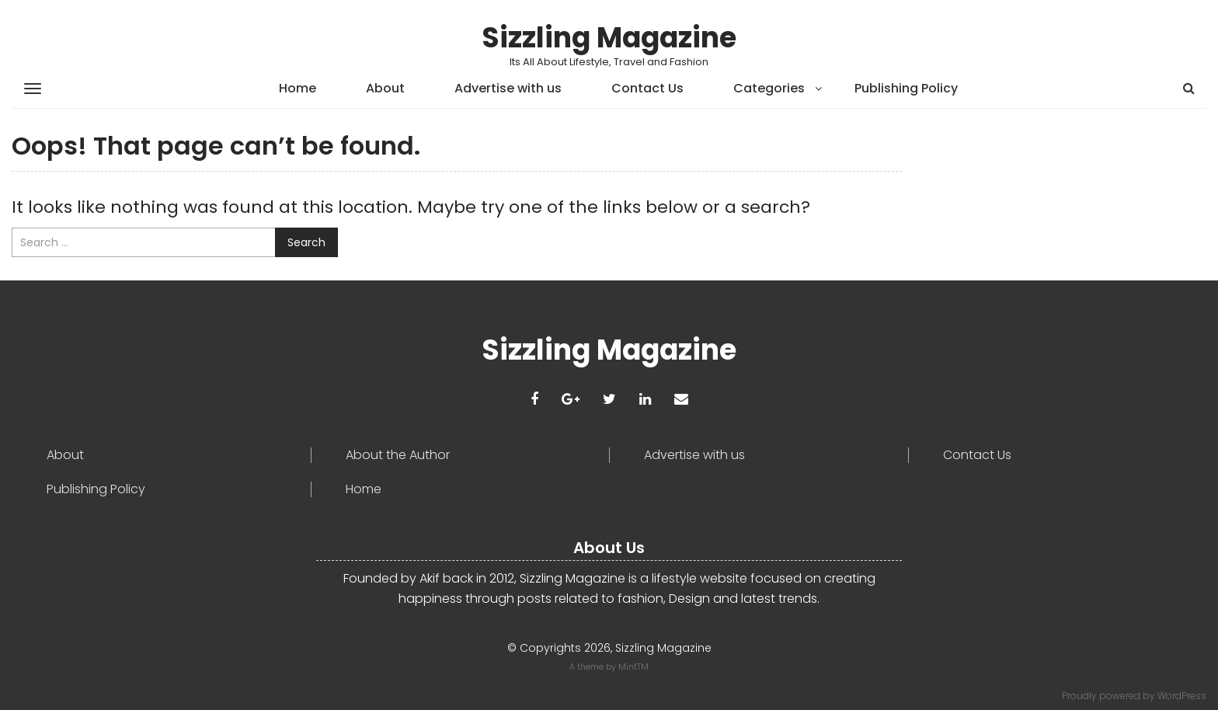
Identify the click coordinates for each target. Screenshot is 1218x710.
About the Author (398, 455)
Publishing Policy (906, 88)
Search (306, 242)
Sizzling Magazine (609, 37)
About (385, 88)
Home (297, 88)
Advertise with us (508, 88)
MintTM (633, 666)
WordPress (1181, 695)
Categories (769, 88)
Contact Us (647, 88)
